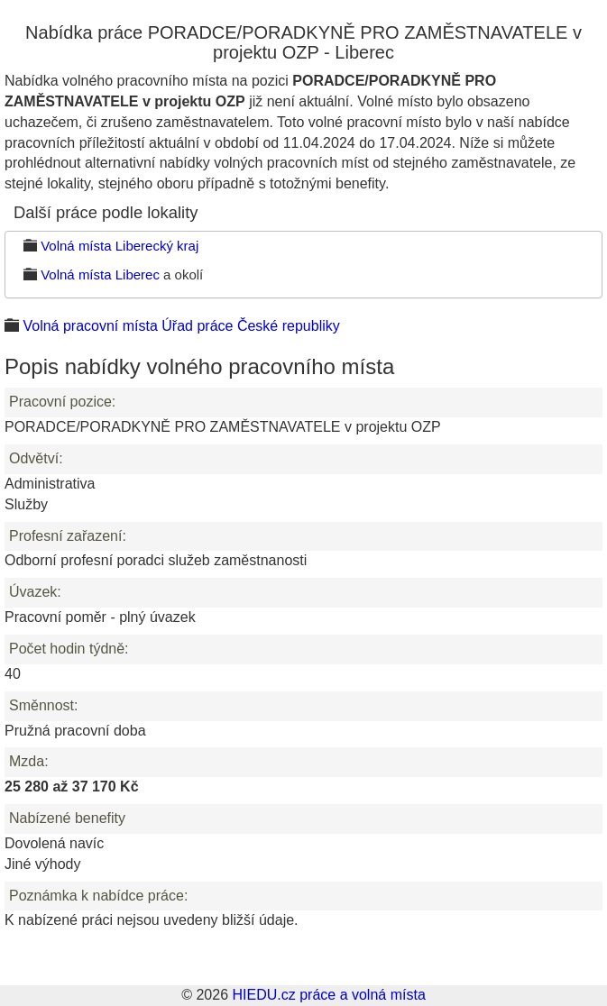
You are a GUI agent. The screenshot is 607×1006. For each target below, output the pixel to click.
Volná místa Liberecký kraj (119, 245)
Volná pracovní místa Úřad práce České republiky (181, 326)
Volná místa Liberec (100, 274)
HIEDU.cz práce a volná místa (328, 994)
